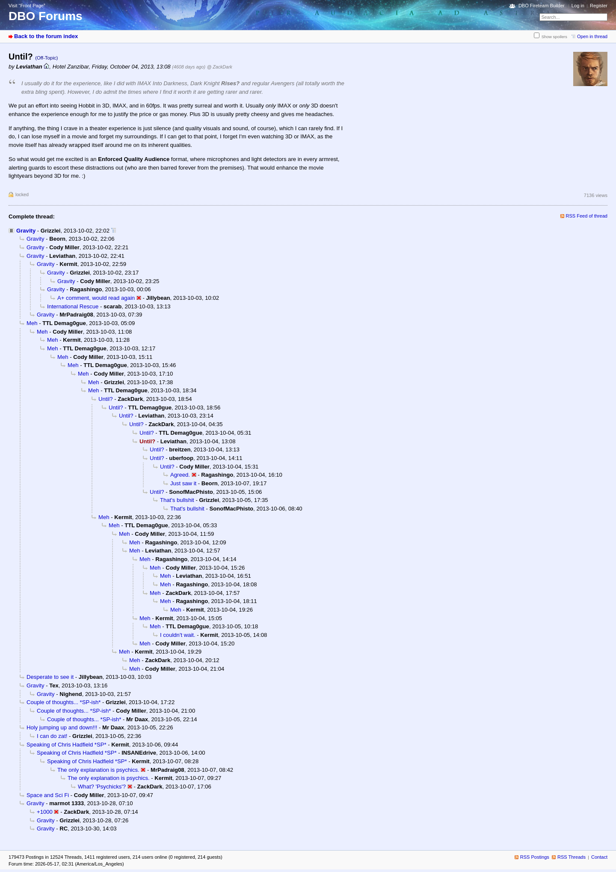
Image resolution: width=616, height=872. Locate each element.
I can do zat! (52, 736)
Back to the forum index (46, 36)
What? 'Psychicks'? (102, 786)
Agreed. (180, 475)
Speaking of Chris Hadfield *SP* (67, 744)
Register (598, 5)
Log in (578, 5)
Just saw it (183, 483)
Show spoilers (554, 36)
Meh (32, 323)
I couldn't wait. (177, 635)
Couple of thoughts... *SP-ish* (64, 702)
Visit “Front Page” (27, 5)
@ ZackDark (219, 66)
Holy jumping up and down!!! (62, 727)
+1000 (45, 812)
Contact (599, 857)
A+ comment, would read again (96, 298)
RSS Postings (534, 857)
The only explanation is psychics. (98, 770)
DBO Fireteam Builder (541, 5)
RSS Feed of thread (587, 215)
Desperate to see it (50, 677)
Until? (105, 399)
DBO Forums (46, 16)
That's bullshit (177, 500)
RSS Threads (571, 857)
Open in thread (592, 36)
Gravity (26, 230)
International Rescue (72, 306)
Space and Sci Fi (48, 795)
